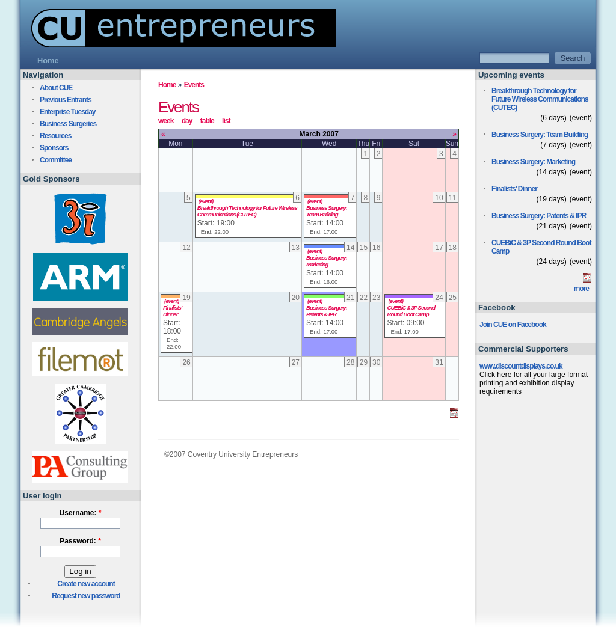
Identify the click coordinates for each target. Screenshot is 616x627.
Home (167, 85)
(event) (206, 201)
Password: (80, 541)
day (187, 121)
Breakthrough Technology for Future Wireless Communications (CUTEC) (247, 211)
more (581, 288)
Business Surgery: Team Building (326, 211)
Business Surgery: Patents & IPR (326, 310)
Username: (80, 513)
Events (194, 85)
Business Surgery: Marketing (326, 261)
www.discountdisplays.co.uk (520, 366)
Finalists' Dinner (172, 310)
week (165, 121)
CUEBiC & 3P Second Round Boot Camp (411, 310)
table (207, 121)
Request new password (86, 596)
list (226, 121)
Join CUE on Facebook (512, 324)
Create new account (85, 584)
